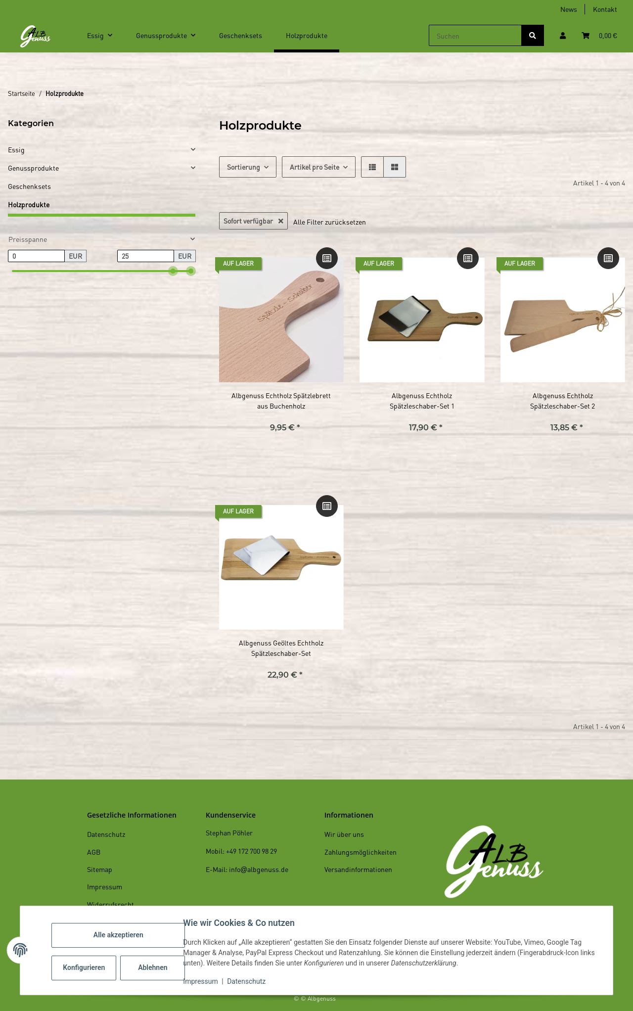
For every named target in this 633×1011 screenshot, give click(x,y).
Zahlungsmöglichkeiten (360, 851)
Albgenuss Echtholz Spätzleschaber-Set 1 (422, 400)
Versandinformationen (358, 869)
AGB (93, 851)
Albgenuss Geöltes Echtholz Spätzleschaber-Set (281, 647)
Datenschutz (248, 981)
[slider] (173, 271)
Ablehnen (155, 967)
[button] (563, 35)
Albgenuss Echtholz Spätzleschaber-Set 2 (562, 400)
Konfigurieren (87, 967)
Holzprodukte (28, 204)
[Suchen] (475, 35)
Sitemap (99, 869)
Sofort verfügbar (253, 220)
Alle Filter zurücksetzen (329, 221)
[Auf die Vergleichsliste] (327, 258)
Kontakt (605, 8)
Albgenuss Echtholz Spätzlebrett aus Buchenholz (281, 400)
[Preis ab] (36, 256)
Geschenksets (29, 186)
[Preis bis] (145, 256)
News (568, 8)
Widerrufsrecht (110, 904)
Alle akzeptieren (120, 935)
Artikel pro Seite (314, 166)
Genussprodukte (33, 167)
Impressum (202, 981)
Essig (16, 149)
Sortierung (243, 166)
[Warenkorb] (599, 35)
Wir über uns (344, 833)
